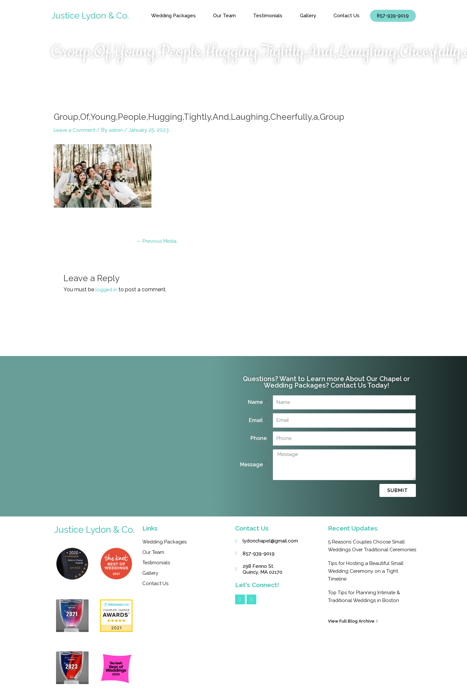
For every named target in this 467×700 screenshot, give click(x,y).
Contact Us (346, 16)
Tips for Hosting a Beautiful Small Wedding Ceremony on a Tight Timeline (368, 579)
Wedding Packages (173, 16)
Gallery (308, 16)
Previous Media (157, 241)
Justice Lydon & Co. (91, 15)
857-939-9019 (393, 16)
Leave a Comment (76, 130)
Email (256, 420)
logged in (106, 289)
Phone (258, 438)
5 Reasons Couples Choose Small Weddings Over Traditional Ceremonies (368, 549)
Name (256, 402)
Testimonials (267, 16)
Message (252, 464)
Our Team (224, 16)
